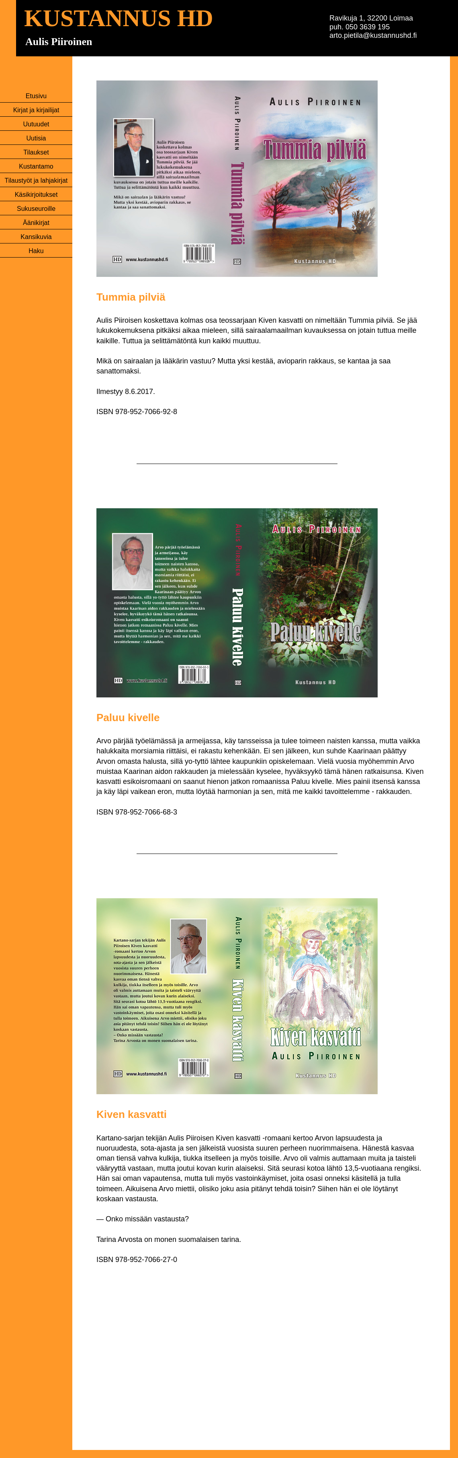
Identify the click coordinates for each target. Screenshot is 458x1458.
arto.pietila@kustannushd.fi (373, 35)
